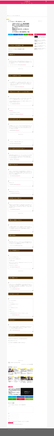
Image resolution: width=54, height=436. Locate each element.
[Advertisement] (27, 10)
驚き (29, 3)
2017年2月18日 (19, 143)
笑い (24, 3)
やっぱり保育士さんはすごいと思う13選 (39, 46)
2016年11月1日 (22, 86)
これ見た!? (27, 1)
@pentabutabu (11, 110)
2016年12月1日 (17, 130)
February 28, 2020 (20, 245)
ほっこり (27, 3)
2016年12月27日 (18, 184)
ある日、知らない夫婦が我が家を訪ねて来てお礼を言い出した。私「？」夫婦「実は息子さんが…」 (39, 37)
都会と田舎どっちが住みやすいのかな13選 (39, 49)
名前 (8, 413)
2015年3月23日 (18, 103)
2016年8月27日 (17, 159)
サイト (9, 418)
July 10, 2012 (18, 230)
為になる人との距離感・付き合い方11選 (39, 43)
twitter (10, 344)
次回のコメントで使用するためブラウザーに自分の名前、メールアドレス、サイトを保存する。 (19, 421)
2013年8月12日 (18, 209)
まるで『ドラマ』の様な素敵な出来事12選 (39, 41)
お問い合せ (14, 429)
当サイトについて (10, 429)
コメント (9, 406)
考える (31, 3)
